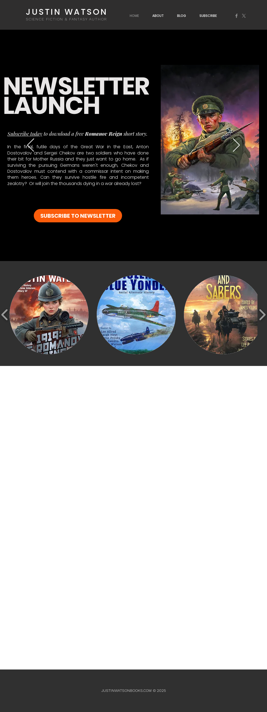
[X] (244, 16)
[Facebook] (236, 16)
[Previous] (30, 145)
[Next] (236, 145)
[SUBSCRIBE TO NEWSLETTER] (78, 215)
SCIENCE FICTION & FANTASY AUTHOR (66, 19)
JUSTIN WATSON (67, 12)
